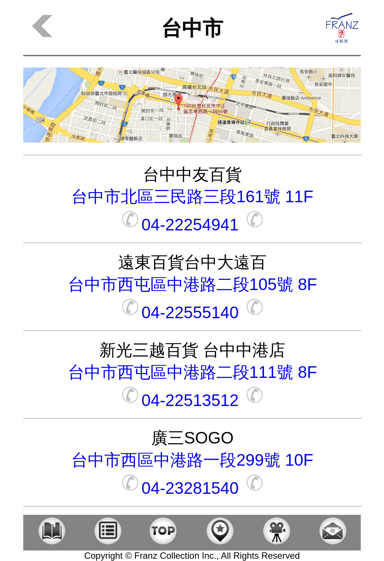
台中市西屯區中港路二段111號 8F (192, 372)
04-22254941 (192, 224)
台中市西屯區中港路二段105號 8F (192, 284)
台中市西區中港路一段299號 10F (192, 460)
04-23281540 (192, 488)
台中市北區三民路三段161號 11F (192, 196)
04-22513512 (192, 400)
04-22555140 (192, 312)
